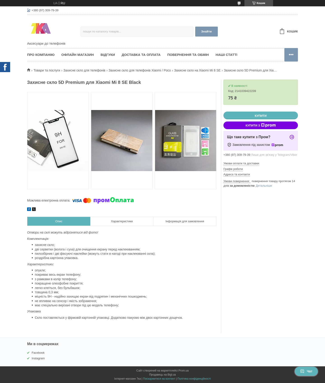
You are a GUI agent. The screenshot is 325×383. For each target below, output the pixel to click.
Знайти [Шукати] (206, 31)
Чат (306, 371)
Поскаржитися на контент (159, 378)
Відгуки (108, 54)
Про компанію (41, 54)
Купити (261, 115)
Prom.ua (184, 370)
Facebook (38, 352)
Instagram (38, 358)
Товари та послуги (46, 70)
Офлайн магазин (77, 54)
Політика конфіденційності (194, 378)
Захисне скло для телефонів (84, 70)
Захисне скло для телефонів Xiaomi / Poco (140, 70)
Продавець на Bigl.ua (162, 374)
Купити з (261, 125)
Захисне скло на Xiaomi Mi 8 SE (197, 70)
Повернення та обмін (188, 54)
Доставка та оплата (141, 54)
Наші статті (226, 54)
